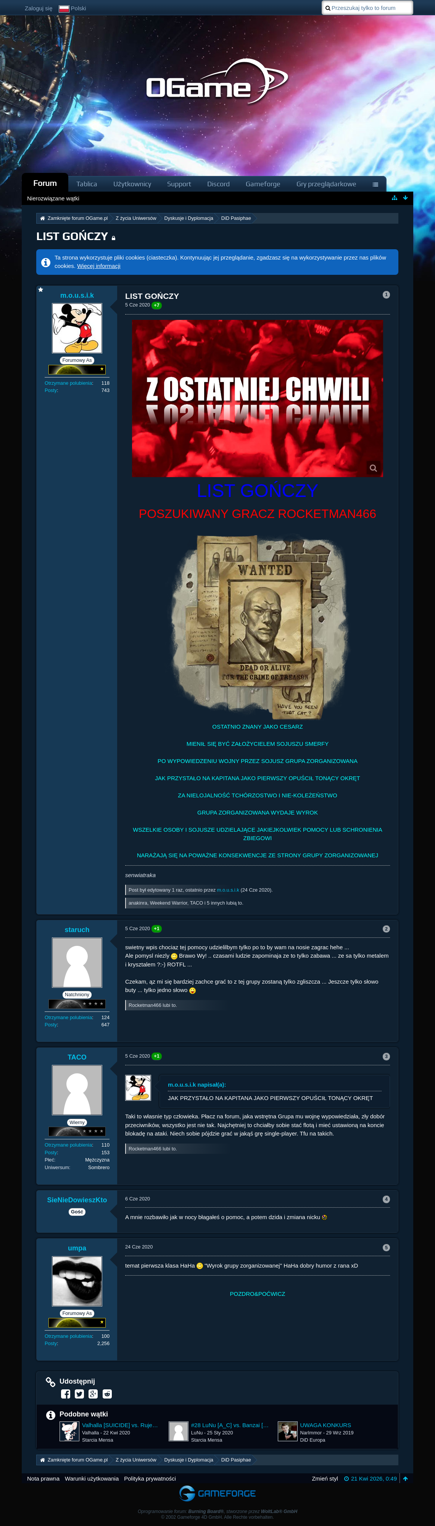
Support (179, 184)
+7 (157, 305)
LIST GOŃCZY (72, 236)
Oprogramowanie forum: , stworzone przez (217, 1511)
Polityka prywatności (150, 1478)
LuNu (197, 1433)
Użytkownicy (132, 184)
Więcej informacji (98, 266)
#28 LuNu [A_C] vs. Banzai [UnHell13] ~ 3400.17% (230, 1425)
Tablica (86, 184)
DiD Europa (312, 1440)
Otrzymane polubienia (68, 383)
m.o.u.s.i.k (228, 890)
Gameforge (263, 184)
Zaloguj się (39, 8)
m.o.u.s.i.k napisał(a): (197, 1084)
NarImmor (311, 1433)
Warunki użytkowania (92, 1478)
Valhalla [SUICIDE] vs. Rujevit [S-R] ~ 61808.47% (121, 1425)
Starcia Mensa (97, 1440)
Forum (45, 183)
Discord (218, 184)
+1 (157, 928)
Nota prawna (43, 1478)
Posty (51, 390)
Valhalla (90, 1433)
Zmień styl (325, 1478)
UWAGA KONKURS (325, 1425)
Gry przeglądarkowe (326, 184)
